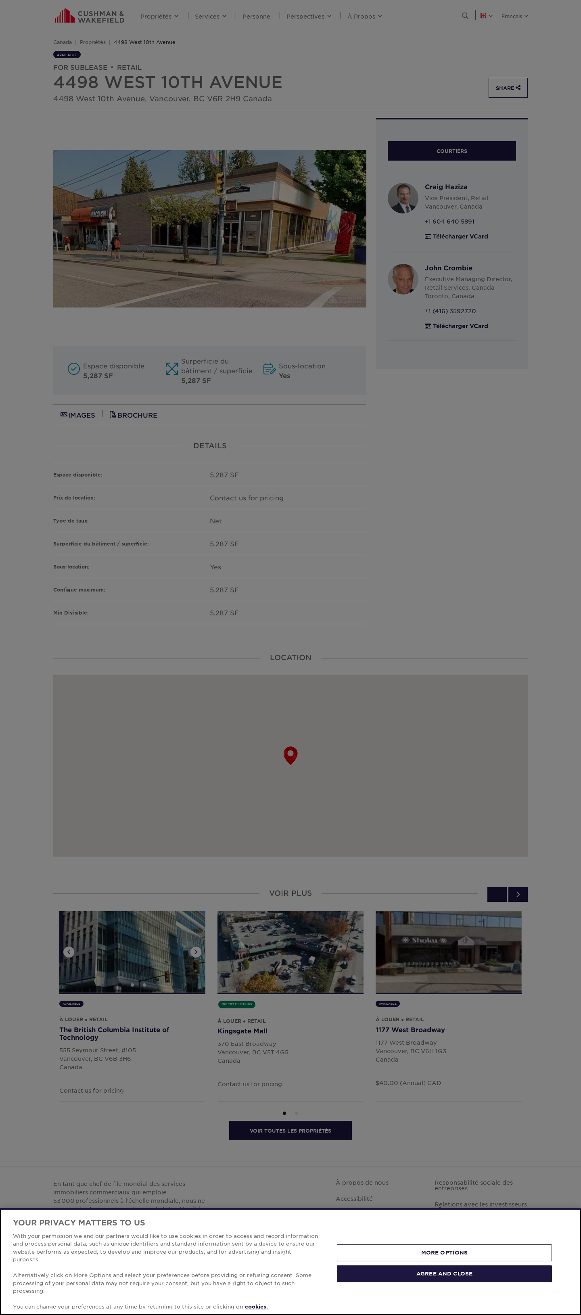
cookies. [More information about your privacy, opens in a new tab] (256, 1306)
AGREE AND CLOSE (444, 1273)
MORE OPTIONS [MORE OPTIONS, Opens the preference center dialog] (444, 1252)
